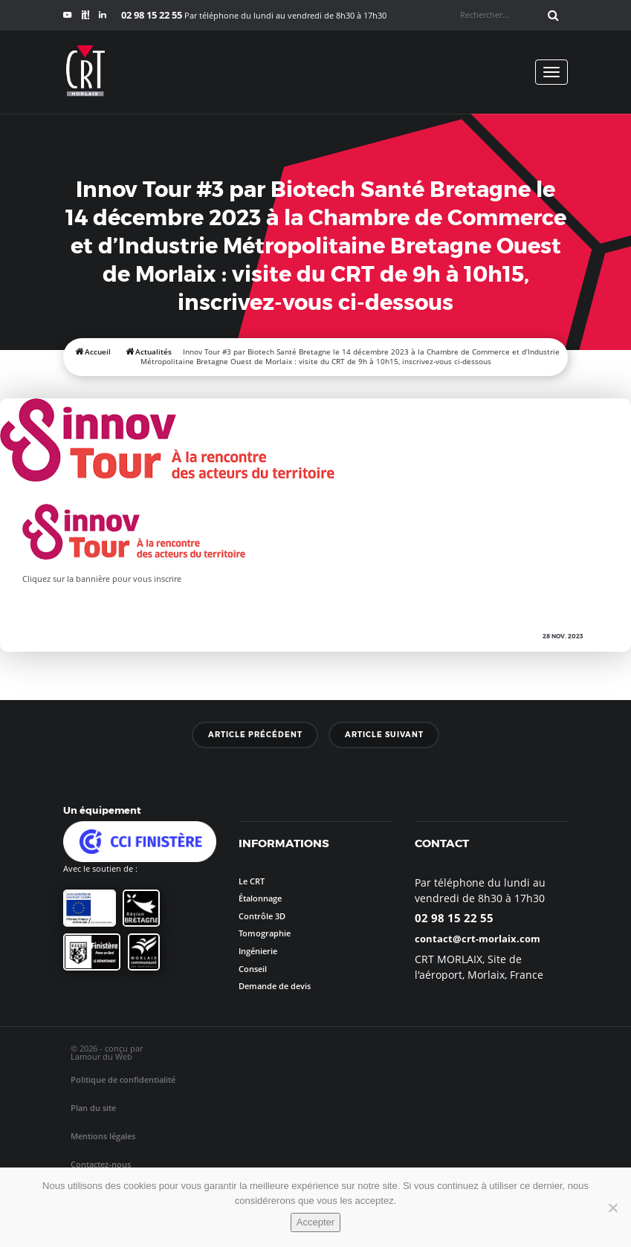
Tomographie (265, 933)
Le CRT (252, 881)
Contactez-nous (101, 1164)
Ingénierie (258, 950)
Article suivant (384, 734)
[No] (612, 1207)
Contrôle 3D (262, 916)
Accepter (315, 1222)
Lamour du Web (101, 1056)
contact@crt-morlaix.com (477, 938)
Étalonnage (260, 898)
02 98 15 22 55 (454, 917)
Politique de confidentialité (123, 1079)
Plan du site (93, 1107)
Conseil (253, 968)
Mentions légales (103, 1135)
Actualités (153, 352)
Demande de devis (275, 985)
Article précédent (255, 734)
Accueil (98, 352)
